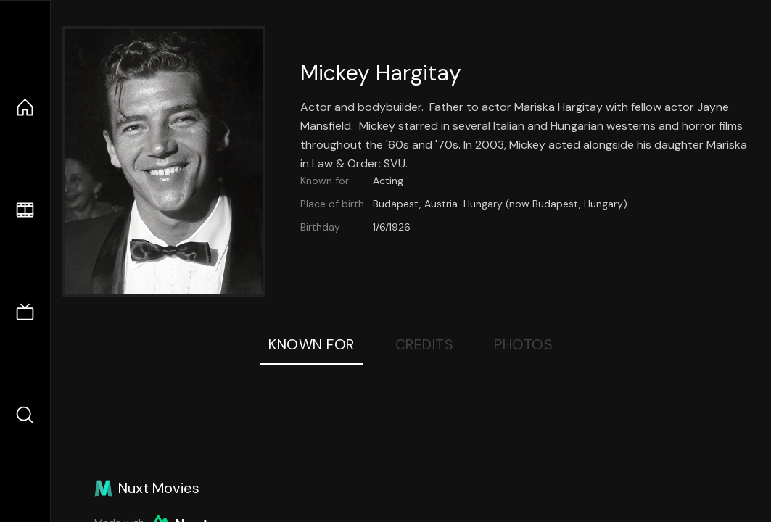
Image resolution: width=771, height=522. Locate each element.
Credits (424, 344)
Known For (311, 344)
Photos (523, 344)
